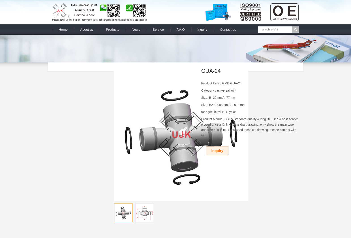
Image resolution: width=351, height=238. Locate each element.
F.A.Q (180, 29)
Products (112, 29)
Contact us (228, 29)
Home (63, 29)
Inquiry (202, 29)
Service (158, 29)
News (136, 29)
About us (86, 29)
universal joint (226, 90)
